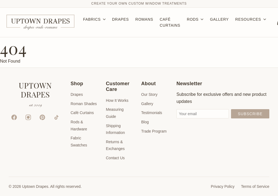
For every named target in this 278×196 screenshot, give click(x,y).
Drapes (77, 94)
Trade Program (154, 131)
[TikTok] (56, 117)
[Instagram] (28, 117)
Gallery (147, 104)
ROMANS (144, 19)
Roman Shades (84, 104)
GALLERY (219, 19)
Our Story (149, 94)
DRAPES (120, 19)
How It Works (117, 100)
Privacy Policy (223, 186)
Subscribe (250, 114)
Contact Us (115, 158)
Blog (145, 122)
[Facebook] (14, 117)
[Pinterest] (42, 117)
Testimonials (151, 113)
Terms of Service (255, 186)
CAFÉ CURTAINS (170, 22)
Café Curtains (82, 113)
